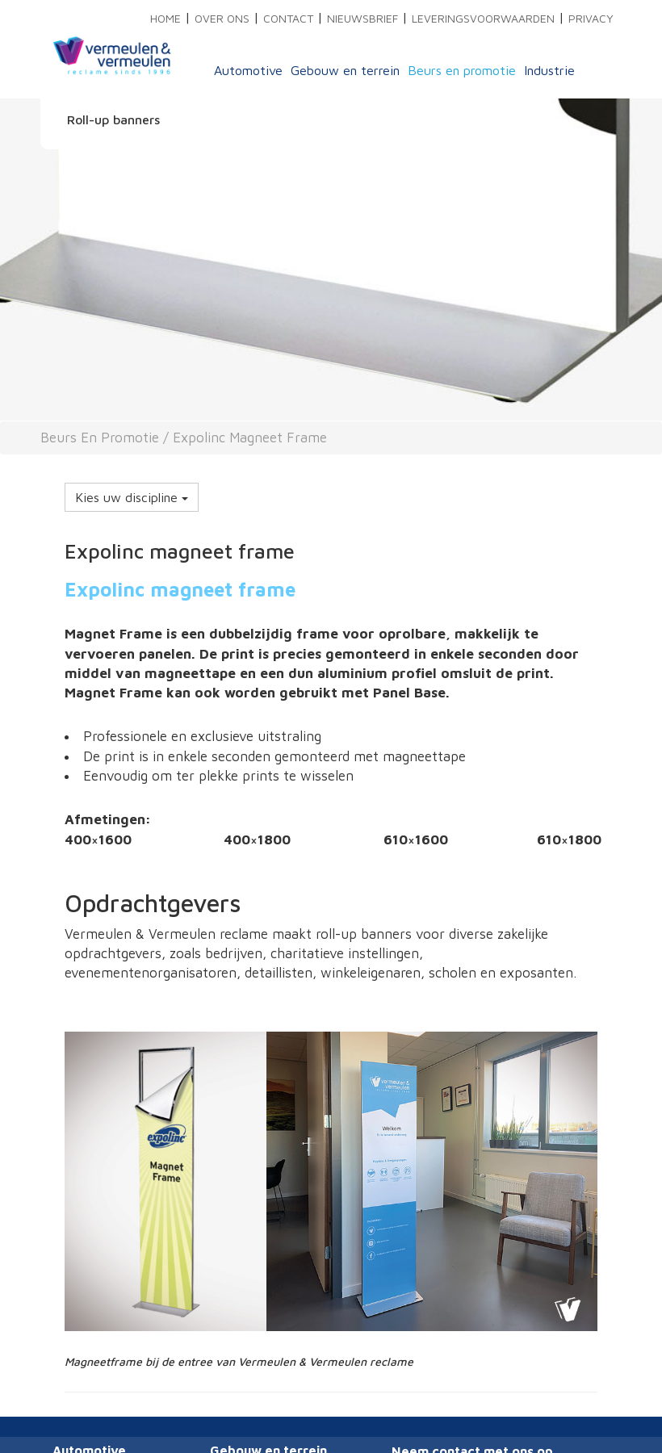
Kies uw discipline (131, 497)
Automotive (248, 70)
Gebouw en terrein (345, 70)
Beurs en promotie (462, 70)
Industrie (549, 70)
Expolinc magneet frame (250, 437)
